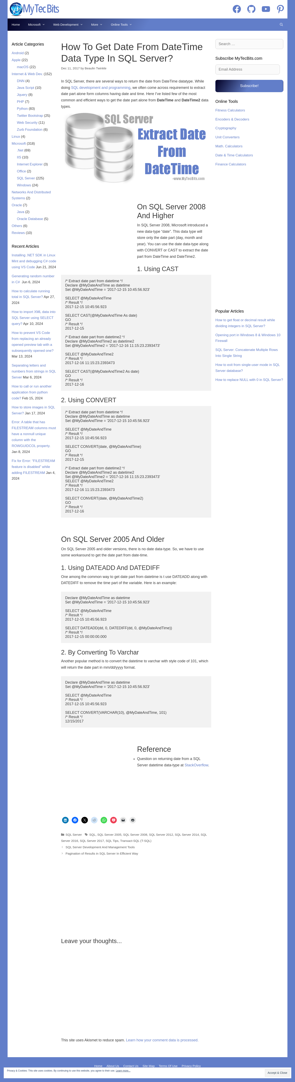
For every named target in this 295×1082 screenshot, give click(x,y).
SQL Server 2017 (92, 840)
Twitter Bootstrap (30, 116)
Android (18, 53)
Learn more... (123, 1070)
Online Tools (123, 24)
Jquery (22, 95)
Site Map (149, 1066)
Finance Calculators (230, 164)
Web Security (27, 123)
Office (21, 171)
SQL (92, 834)
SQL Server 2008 (135, 834)
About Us (113, 1066)
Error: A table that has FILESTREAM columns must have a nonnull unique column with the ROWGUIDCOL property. (34, 434)
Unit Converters (227, 137)
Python (22, 109)
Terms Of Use (168, 1066)
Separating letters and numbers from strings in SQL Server (34, 371)
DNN (21, 81)
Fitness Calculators (230, 110)
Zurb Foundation (30, 130)
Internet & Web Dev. (27, 74)
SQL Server (74, 834)
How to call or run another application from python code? (32, 392)
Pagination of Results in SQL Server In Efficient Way (102, 853)
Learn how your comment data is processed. (162, 1040)
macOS (23, 67)
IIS (19, 157)
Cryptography (225, 128)
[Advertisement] (96, 236)
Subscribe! (249, 86)
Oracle (17, 205)
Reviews (18, 233)
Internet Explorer (30, 164)
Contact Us (130, 1066)
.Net (20, 150)
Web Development (70, 24)
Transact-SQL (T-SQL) (135, 840)
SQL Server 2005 (109, 834)
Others (17, 226)
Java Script (25, 88)
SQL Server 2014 (187, 834)
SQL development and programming (100, 88)
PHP (20, 102)
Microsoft (38, 24)
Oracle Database (30, 219)
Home (16, 24)
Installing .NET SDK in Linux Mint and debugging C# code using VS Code (34, 261)
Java (20, 212)
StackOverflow (196, 765)
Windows (24, 185)
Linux (16, 137)
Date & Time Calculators (234, 155)
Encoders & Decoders (232, 119)
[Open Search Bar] (281, 24)
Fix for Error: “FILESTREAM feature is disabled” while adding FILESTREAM (33, 467)
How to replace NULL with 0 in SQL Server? (249, 380)
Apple (16, 60)
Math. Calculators (228, 146)
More (99, 24)
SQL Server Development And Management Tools (100, 847)
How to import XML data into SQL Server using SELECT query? (34, 318)
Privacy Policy (191, 1066)
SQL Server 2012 (161, 834)
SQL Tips (112, 840)
